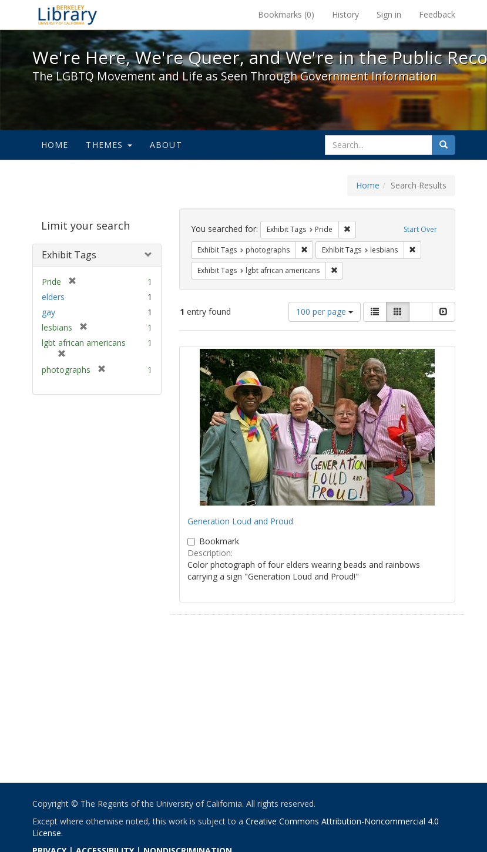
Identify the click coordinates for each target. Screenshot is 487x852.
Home (55, 144)
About (166, 144)
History (345, 14)
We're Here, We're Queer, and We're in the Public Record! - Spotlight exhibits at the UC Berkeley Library (67, 14)
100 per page (324, 311)
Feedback (437, 14)
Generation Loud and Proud (240, 521)
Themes (109, 144)
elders (53, 296)
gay (48, 312)
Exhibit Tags (69, 254)
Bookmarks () (286, 14)
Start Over (420, 229)
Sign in (389, 14)
